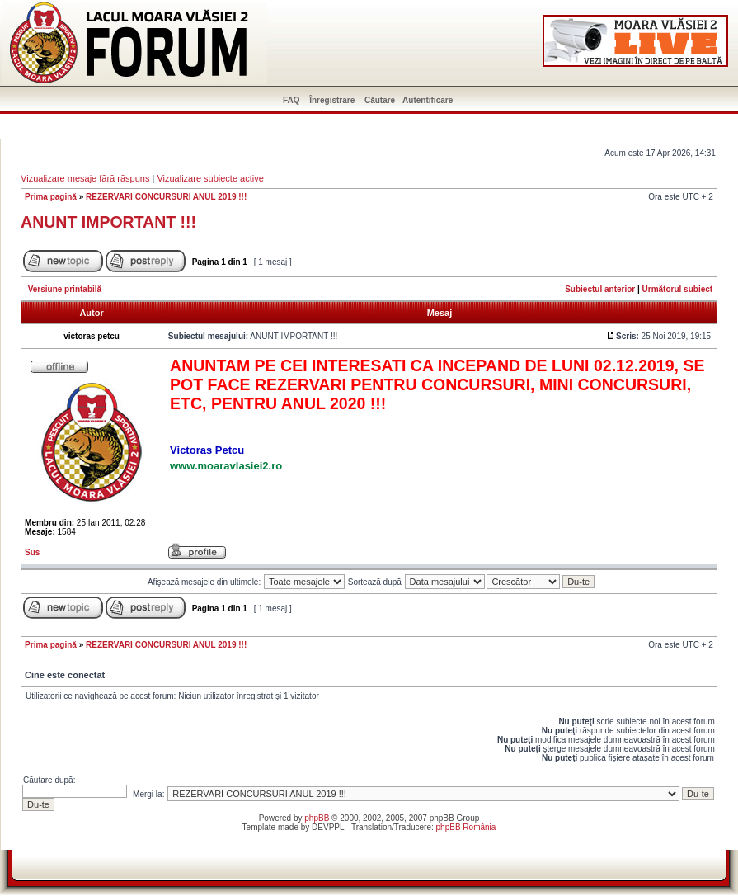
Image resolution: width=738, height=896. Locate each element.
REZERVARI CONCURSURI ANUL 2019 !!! (166, 196)
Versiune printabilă (64, 289)
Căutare (379, 100)
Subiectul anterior (600, 289)
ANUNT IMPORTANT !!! (108, 222)
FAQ (291, 100)
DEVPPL (328, 827)
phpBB (316, 818)
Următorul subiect (677, 289)
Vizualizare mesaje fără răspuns (85, 178)
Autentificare (427, 100)
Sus (32, 552)
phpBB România (466, 827)
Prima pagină (51, 196)
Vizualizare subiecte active (210, 178)
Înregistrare (332, 100)
